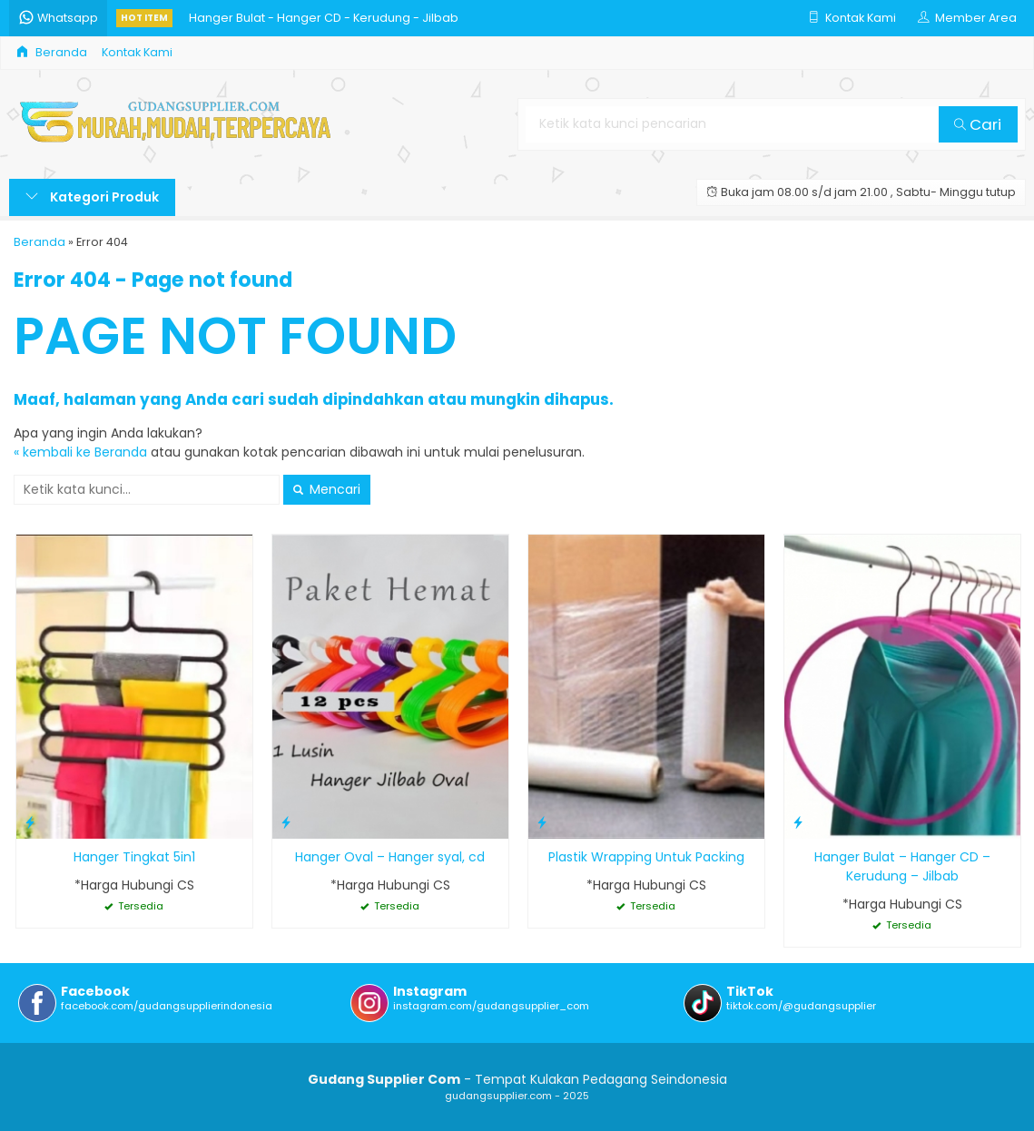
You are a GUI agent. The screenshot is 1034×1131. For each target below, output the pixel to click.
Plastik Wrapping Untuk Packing (646, 857)
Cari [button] (977, 124)
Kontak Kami (137, 52)
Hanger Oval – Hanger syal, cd (390, 857)
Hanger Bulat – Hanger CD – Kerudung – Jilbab (902, 866)
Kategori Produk (92, 197)
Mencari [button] (326, 489)
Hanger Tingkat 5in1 (134, 857)
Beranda (51, 52)
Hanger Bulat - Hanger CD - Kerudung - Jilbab (323, 17)
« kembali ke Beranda (80, 452)
